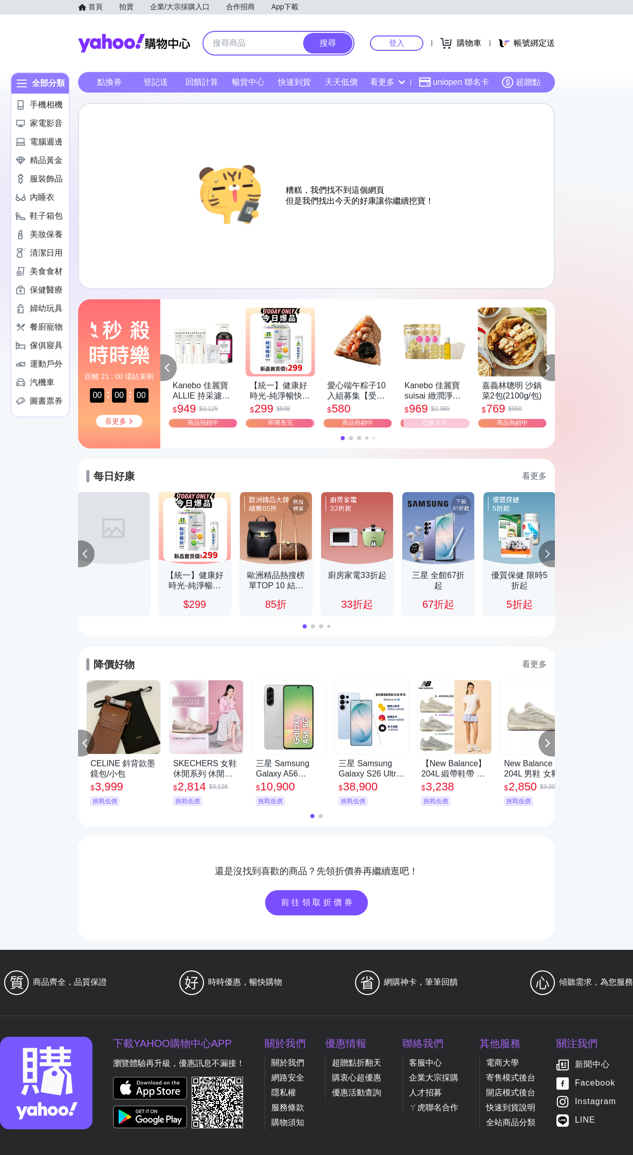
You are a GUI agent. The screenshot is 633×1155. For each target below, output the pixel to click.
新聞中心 (592, 1064)
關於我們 (287, 1062)
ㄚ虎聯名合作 (433, 1107)
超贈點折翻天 (356, 1062)
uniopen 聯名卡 (454, 82)
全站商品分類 (510, 1122)
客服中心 (425, 1062)
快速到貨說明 (510, 1107)
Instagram (595, 1101)
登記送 (155, 82)
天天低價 (341, 82)
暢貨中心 (248, 82)
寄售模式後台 (510, 1077)
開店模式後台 (510, 1092)
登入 (396, 43)
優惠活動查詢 (356, 1092)
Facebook (595, 1083)
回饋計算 (201, 82)
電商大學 (502, 1062)
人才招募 (425, 1092)
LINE (585, 1120)
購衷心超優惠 (356, 1077)
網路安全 (287, 1077)
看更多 (387, 82)
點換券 (109, 82)
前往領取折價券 (318, 902)
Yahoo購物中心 (134, 43)
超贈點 (521, 82)
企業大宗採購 (433, 1077)
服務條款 (287, 1107)
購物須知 (287, 1122)
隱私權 (283, 1092)
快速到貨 (294, 82)
